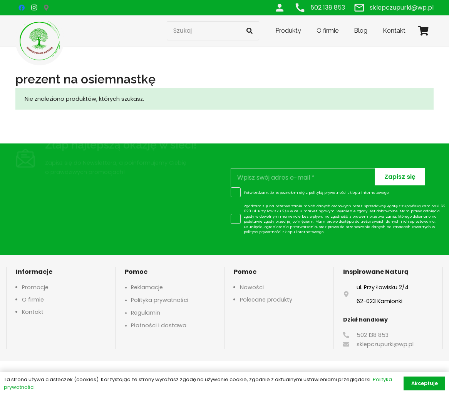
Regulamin (145, 313)
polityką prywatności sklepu (334, 192)
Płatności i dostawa (158, 325)
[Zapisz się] (400, 176)
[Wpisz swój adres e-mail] (303, 177)
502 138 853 (373, 335)
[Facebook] (21, 8)
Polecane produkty (266, 299)
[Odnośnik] (279, 7)
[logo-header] (39, 40)
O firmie (33, 299)
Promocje (35, 287)
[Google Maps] (46, 8)
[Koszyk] (423, 30)
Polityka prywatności (159, 300)
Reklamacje (147, 287)
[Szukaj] (213, 30)
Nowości (252, 287)
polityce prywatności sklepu (269, 231)
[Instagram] (34, 8)
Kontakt (33, 312)
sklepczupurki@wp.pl (385, 344)
